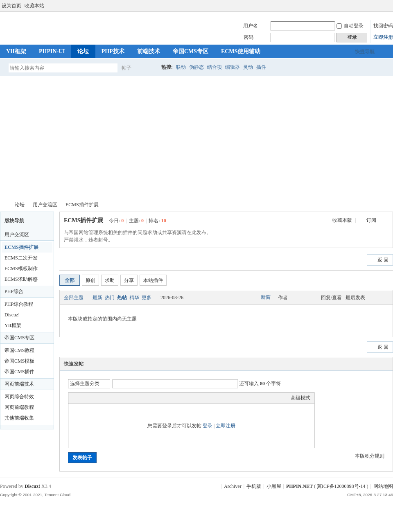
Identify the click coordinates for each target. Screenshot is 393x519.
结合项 (214, 67)
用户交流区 (45, 205)
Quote (113, 398)
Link (103, 398)
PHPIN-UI (52, 51)
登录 (207, 426)
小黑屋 (274, 486)
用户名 (250, 26)
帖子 (126, 68)
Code (124, 398)
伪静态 (196, 67)
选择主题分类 (84, 383)
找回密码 (383, 26)
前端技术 (148, 51)
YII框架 (16, 51)
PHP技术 (113, 51)
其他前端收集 (19, 418)
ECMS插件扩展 (82, 205)
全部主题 (74, 297)
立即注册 (383, 37)
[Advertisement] (196, 137)
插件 (261, 67)
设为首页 (11, 6)
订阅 (371, 220)
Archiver (233, 486)
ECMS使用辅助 (240, 51)
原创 (90, 280)
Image (93, 398)
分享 (129, 280)
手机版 (253, 486)
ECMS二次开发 (21, 258)
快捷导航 (365, 51)
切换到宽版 (388, 5)
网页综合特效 (19, 396)
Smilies (134, 398)
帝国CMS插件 (19, 372)
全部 (70, 280)
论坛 (83, 51)
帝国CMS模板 (19, 361)
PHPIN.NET (3, 205)
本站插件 (153, 280)
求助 (110, 280)
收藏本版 (342, 220)
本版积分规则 (369, 456)
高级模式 (300, 398)
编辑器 (232, 67)
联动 (181, 67)
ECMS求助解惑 (21, 279)
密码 (248, 37)
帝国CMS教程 (19, 350)
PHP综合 (14, 291)
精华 (134, 297)
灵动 (248, 67)
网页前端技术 (19, 384)
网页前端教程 (19, 407)
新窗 (266, 297)
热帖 (122, 297)
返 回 (382, 260)
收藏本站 (34, 6)
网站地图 (383, 486)
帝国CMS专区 (190, 51)
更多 (146, 297)
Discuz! (12, 315)
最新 (97, 297)
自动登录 (350, 26)
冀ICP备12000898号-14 (341, 486)
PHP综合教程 (19, 304)
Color (83, 398)
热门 (110, 297)
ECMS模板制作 (21, 268)
